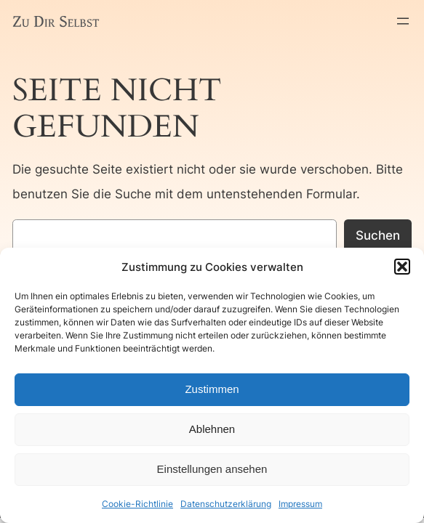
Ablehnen (212, 429)
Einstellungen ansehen (212, 469)
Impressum (300, 503)
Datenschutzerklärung (225, 503)
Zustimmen (212, 389)
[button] (402, 266)
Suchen (378, 235)
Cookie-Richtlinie (137, 503)
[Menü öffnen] (403, 21)
